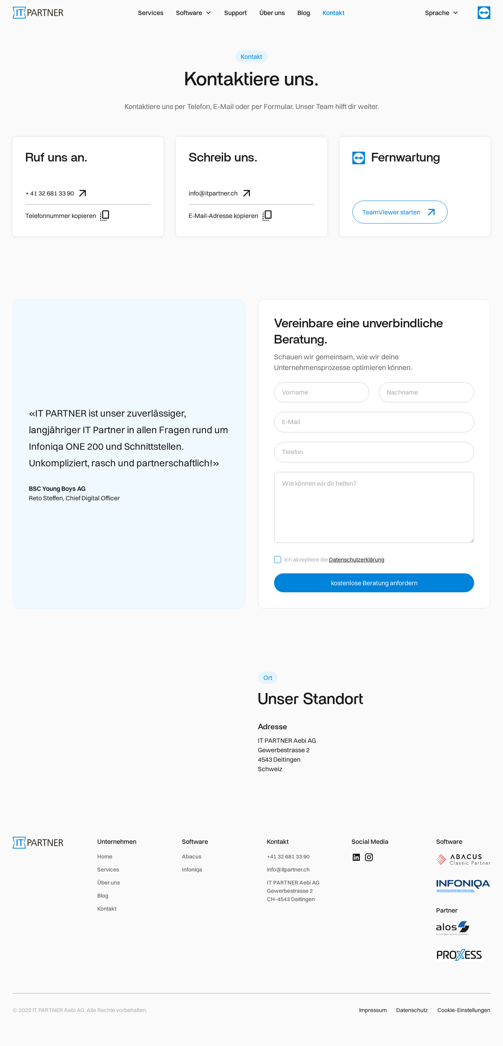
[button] (194, 13)
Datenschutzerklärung (356, 559)
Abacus (191, 856)
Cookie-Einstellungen (463, 1010)
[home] (38, 13)
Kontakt (333, 13)
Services (150, 13)
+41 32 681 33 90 (288, 856)
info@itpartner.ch (288, 869)
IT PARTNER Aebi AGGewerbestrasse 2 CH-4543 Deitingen (293, 891)
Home (104, 856)
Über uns (272, 13)
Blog (303, 13)
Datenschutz (412, 1010)
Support (235, 13)
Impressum (373, 1010)
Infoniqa (192, 869)
